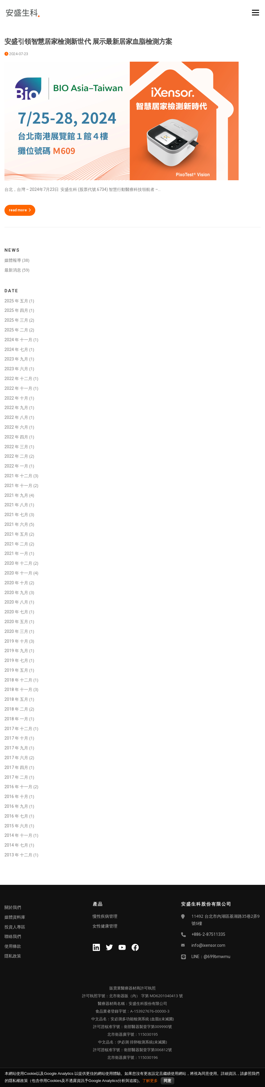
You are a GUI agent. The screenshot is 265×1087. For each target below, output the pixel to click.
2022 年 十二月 (18, 378)
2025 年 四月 (16, 310)
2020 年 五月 (16, 621)
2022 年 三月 (16, 446)
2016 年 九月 (16, 806)
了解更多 (150, 1080)
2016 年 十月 (16, 796)
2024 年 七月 (16, 349)
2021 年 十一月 (18, 485)
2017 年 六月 (16, 757)
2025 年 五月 (16, 301)
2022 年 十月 (16, 398)
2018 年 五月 (16, 699)
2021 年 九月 (16, 495)
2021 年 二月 (16, 544)
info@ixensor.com (208, 945)
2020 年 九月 (16, 592)
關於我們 (12, 907)
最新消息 (12, 270)
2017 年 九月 (16, 748)
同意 (167, 1080)
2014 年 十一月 (18, 835)
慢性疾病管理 (104, 916)
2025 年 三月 (16, 320)
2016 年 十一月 (18, 786)
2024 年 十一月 (18, 339)
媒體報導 (12, 260)
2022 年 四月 (16, 437)
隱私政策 (12, 956)
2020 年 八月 (16, 602)
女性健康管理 (104, 926)
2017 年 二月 (16, 777)
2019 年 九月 (16, 650)
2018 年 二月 (16, 709)
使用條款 (12, 946)
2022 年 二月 (16, 456)
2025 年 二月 (16, 330)
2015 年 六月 (16, 825)
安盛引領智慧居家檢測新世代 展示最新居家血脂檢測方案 (89, 42)
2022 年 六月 (16, 427)
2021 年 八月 (16, 504)
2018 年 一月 (16, 718)
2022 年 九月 (16, 407)
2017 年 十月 (16, 738)
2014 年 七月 (16, 845)
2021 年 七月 (16, 514)
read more (20, 210)
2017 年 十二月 (18, 728)
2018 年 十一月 (18, 689)
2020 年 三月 (16, 631)
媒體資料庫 (14, 917)
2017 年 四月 (16, 767)
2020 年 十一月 (18, 573)
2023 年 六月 (16, 368)
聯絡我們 (12, 936)
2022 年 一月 (16, 466)
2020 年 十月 (16, 582)
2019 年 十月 (16, 641)
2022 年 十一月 (18, 388)
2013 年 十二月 (18, 855)
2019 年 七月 (16, 660)
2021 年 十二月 (18, 475)
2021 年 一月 (16, 553)
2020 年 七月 (16, 611)
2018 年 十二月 (18, 680)
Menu (255, 12)
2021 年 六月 (16, 524)
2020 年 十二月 (18, 563)
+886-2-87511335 (208, 934)
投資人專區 (14, 927)
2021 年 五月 (16, 534)
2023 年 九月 (16, 359)
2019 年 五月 (16, 670)
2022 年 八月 (16, 417)
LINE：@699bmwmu (210, 956)
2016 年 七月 (16, 816)
